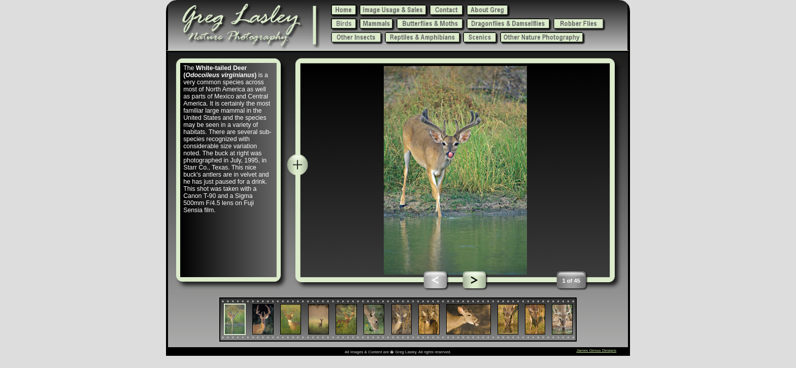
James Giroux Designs (596, 350)
